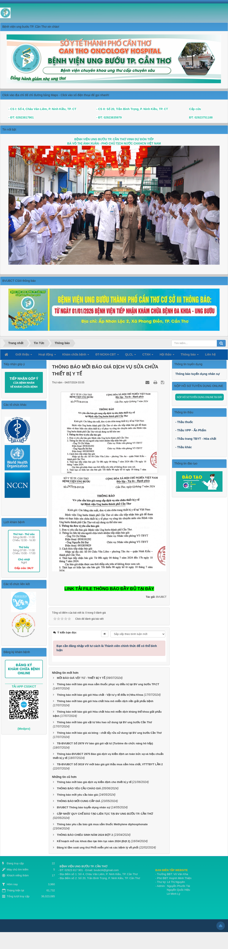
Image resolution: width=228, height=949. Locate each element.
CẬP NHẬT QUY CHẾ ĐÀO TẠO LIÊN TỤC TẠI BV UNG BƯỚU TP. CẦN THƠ (105, 813)
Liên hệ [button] (210, 354)
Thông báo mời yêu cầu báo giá (77, 794)
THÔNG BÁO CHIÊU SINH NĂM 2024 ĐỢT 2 (85, 834)
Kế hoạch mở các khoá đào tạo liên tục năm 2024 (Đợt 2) (93, 841)
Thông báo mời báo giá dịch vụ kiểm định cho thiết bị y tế (94, 782)
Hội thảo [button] (167, 356)
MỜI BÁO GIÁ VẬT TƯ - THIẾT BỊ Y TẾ (81, 677)
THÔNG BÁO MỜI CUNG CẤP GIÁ (78, 801)
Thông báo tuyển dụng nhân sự (197, 374)
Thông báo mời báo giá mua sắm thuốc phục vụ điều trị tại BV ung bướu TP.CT (108, 684)
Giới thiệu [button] (23, 356)
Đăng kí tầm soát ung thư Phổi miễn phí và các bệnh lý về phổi (97, 847)
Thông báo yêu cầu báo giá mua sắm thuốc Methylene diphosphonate (102, 824)
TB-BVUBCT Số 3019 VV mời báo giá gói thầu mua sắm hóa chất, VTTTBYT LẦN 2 (110, 764)
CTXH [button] (147, 356)
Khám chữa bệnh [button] (75, 356)
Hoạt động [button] (47, 356)
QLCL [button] (130, 356)
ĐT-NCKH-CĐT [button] (107, 356)
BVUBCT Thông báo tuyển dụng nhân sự (83, 807)
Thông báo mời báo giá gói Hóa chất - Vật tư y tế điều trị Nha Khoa (100, 694)
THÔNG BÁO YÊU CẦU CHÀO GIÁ (79, 788)
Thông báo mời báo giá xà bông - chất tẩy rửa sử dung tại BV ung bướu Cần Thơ (109, 732)
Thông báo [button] (190, 356)
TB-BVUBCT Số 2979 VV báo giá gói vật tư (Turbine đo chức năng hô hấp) (105, 743)
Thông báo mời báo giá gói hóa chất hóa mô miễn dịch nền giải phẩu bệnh (105, 701)
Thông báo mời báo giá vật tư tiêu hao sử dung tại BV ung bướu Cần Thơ (104, 722)
